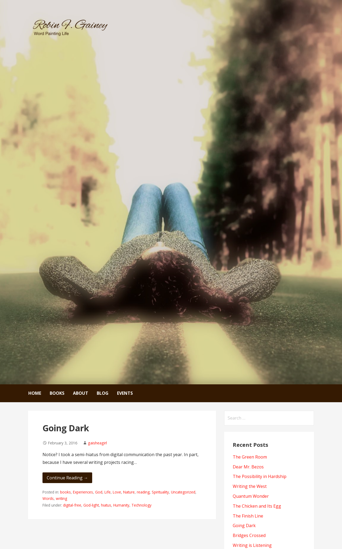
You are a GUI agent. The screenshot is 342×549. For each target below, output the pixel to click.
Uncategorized (183, 492)
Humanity (121, 505)
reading (143, 492)
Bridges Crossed (249, 535)
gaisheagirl (97, 442)
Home (34, 393)
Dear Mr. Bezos (248, 467)
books (65, 492)
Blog (102, 393)
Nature (129, 492)
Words (48, 498)
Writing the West (250, 486)
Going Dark (65, 428)
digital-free (72, 505)
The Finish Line (248, 516)
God (98, 492)
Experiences (83, 492)
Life (107, 492)
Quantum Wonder (251, 496)
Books (57, 393)
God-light (91, 505)
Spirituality (160, 492)
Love (117, 492)
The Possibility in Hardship (259, 476)
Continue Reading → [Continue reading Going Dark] (67, 478)
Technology (141, 505)
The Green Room (250, 457)
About (80, 393)
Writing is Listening (252, 545)
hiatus (106, 505)
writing (61, 498)
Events (125, 393)
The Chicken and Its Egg (257, 506)
